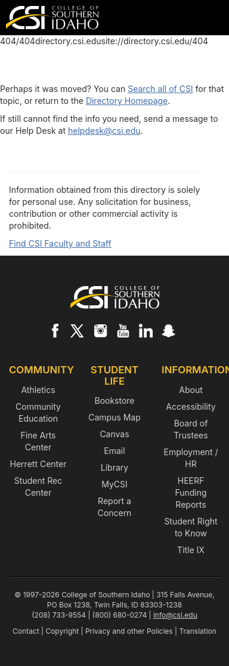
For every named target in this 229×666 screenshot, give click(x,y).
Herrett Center (38, 464)
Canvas (114, 434)
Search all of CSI (160, 89)
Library (114, 467)
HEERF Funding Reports (190, 492)
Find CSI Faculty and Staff (60, 243)
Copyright (62, 631)
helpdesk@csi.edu (104, 130)
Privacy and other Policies (129, 631)
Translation (197, 631)
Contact (26, 631)
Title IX (191, 550)
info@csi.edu (175, 614)
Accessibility (190, 406)
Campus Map (114, 417)
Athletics (38, 390)
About (190, 390)
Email (114, 451)
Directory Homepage (127, 101)
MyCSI (114, 484)
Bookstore (114, 400)
